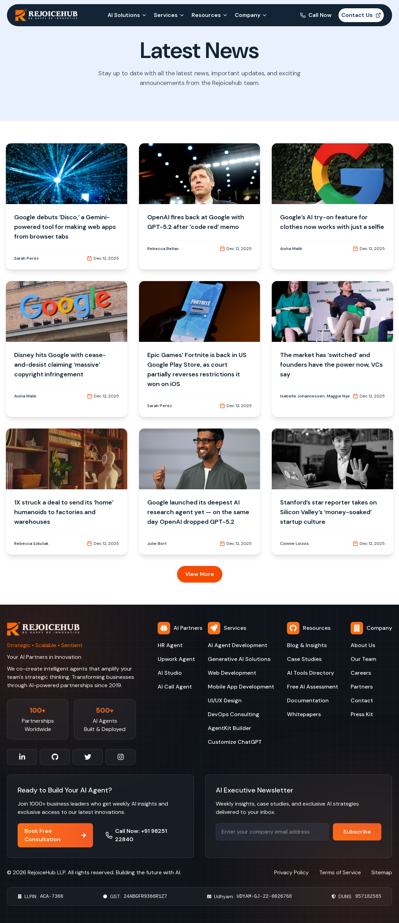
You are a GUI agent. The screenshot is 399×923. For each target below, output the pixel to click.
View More (199, 574)
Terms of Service (340, 872)
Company (251, 15)
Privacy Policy (291, 872)
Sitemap (381, 872)
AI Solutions (127, 15)
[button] (67, 206)
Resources (210, 15)
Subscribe (357, 831)
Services (169, 15)
